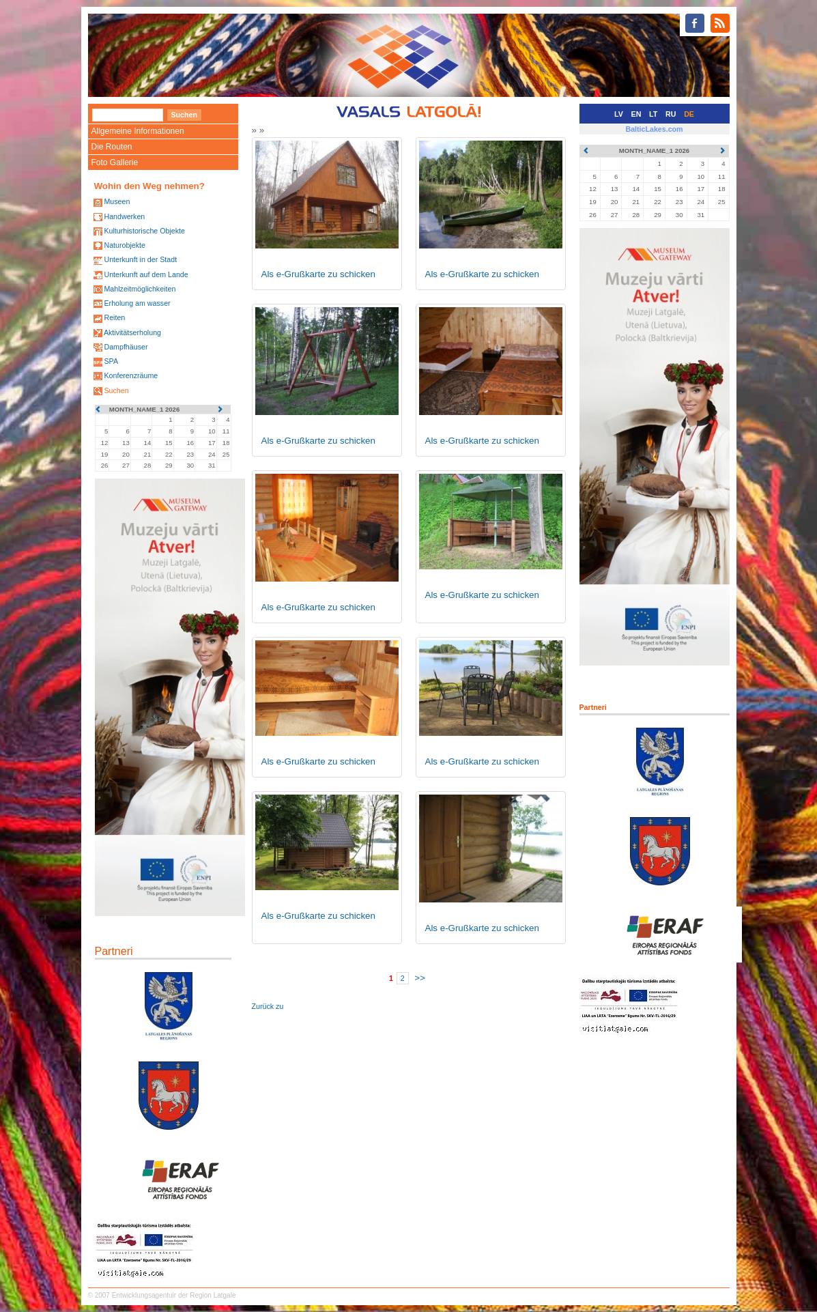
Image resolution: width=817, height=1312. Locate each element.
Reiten (114, 317)
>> (419, 978)
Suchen (116, 390)
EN (636, 114)
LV (618, 114)
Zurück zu (268, 1006)
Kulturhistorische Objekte (144, 231)
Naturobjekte (124, 245)
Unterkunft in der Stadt (140, 259)
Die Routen (111, 147)
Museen (117, 201)
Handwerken (124, 216)
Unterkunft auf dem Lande (146, 274)
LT (653, 114)
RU (670, 114)
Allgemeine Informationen (137, 131)
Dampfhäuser (125, 347)
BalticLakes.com (654, 129)
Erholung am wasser (137, 303)
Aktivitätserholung (132, 332)
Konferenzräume (131, 375)
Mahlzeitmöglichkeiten (139, 289)
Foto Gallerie (115, 162)
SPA (111, 361)
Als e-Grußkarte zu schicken (318, 274)
